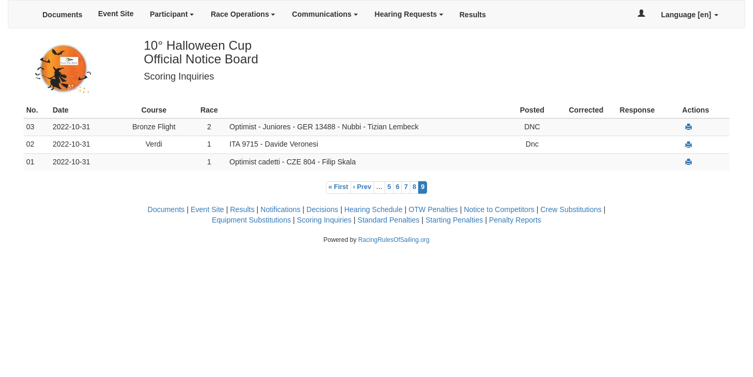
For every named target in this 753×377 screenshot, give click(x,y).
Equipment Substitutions (251, 220)
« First (338, 187)
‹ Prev (362, 187)
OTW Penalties (433, 209)
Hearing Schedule (373, 209)
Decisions (323, 209)
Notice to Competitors (499, 209)
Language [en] (689, 14)
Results (473, 14)
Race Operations (243, 14)
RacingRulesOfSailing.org (393, 239)
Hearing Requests (409, 14)
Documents (62, 14)
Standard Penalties (388, 220)
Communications (324, 14)
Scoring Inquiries (324, 220)
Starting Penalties (454, 220)
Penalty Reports (515, 220)
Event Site (116, 13)
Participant (172, 14)
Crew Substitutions (571, 209)
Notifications (280, 209)
